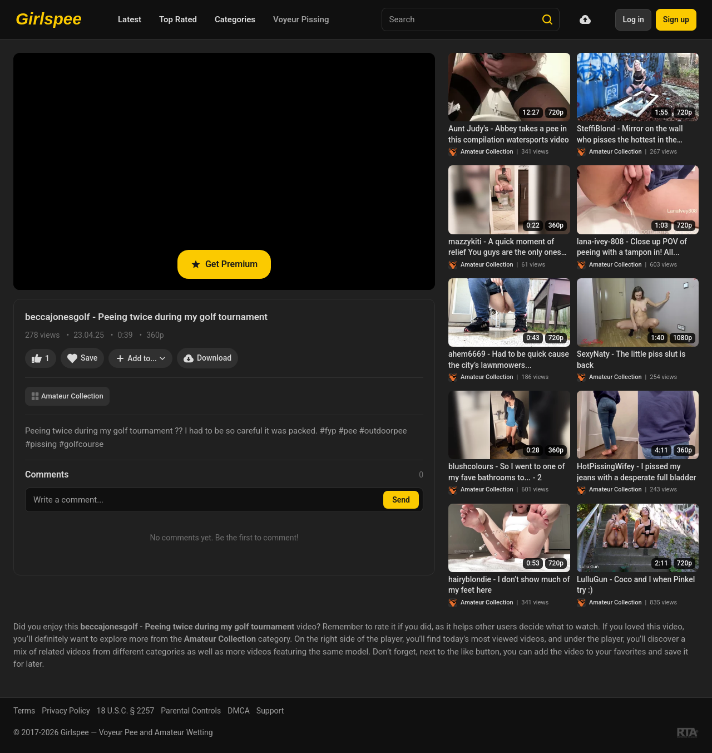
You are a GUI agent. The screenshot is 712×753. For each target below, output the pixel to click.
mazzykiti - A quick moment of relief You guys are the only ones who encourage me (504, 247)
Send (401, 499)
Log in (633, 19)
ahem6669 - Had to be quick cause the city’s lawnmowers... (508, 360)
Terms (24, 710)
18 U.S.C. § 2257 (126, 710)
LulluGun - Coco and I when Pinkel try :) (636, 585)
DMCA (239, 710)
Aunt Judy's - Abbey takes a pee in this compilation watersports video (508, 134)
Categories (235, 19)
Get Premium (224, 264)
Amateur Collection (67, 396)
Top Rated (178, 19)
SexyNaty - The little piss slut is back (631, 360)
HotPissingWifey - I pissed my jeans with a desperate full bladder (636, 472)
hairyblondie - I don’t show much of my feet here (509, 585)
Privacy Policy (66, 710)
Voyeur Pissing (301, 19)
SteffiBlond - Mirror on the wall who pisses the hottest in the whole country (630, 134)
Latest (129, 19)
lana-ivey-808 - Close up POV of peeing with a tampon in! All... (632, 247)
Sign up (676, 19)
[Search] (547, 19)
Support (270, 710)
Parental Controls (191, 710)
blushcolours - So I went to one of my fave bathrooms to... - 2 (506, 472)
